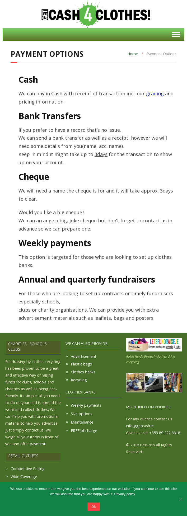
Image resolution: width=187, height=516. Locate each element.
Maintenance (82, 422)
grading (155, 93)
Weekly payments (86, 405)
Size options (81, 413)
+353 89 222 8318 (164, 432)
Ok (93, 506)
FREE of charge (84, 430)
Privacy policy (124, 494)
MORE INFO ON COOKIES (148, 406)
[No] (180, 499)
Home (132, 53)
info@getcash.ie (140, 425)
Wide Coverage (24, 476)
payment (37, 443)
